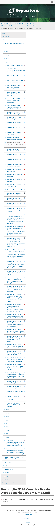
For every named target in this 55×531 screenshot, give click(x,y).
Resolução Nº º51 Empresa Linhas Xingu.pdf (16, 382)
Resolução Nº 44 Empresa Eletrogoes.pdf (16, 170)
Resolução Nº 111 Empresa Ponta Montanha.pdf (16, 194)
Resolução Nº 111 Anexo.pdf (16, 189)
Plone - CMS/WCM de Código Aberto (15, 510)
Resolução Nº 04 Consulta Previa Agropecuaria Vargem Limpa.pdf (16, 144)
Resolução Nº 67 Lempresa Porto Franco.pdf (16, 185)
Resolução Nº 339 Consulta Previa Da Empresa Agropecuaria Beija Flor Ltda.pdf (16, 352)
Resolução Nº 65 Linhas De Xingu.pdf (16, 180)
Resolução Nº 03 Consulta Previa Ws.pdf (16, 133)
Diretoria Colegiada (18, 23)
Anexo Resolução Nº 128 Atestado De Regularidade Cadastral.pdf (16, 100)
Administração (9, 465)
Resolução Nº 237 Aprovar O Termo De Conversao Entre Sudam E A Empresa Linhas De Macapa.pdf (16, 288)
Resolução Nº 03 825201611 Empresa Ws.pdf (16, 128)
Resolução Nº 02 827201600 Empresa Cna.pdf (16, 118)
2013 (7, 48)
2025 (7, 434)
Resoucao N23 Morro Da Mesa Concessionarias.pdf (16, 392)
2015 (7, 55)
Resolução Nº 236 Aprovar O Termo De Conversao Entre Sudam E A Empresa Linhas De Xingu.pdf (16, 280)
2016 (7, 58)
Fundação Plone (41, 510)
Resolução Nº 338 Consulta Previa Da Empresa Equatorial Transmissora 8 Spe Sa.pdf (16, 346)
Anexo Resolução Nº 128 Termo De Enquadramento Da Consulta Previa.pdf (16, 107)
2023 (7, 427)
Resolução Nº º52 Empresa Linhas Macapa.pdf (16, 387)
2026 (7, 437)
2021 (7, 420)
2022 (7, 423)
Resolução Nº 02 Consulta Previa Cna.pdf (16, 123)
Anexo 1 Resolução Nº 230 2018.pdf (16, 76)
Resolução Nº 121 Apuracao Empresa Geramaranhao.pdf (16, 199)
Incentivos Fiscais (10, 40)
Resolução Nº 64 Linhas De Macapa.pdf (16, 175)
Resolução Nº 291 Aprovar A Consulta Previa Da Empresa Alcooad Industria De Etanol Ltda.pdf (16, 338)
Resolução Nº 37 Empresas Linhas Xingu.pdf (16, 160)
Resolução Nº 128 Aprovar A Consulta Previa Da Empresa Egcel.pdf (16, 210)
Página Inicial (5, 23)
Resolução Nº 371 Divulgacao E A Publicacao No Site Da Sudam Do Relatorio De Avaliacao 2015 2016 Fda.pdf (16, 375)
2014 (7, 52)
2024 (7, 430)
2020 (7, 416)
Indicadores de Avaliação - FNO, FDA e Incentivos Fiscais (14, 458)
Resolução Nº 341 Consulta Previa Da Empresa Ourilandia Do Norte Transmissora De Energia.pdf (16, 367)
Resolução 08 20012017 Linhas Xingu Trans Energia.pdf (16, 113)
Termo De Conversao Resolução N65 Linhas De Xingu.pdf (16, 404)
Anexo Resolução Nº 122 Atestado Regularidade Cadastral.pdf (16, 87)
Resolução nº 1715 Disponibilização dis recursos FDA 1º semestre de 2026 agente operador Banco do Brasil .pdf (15, 443)
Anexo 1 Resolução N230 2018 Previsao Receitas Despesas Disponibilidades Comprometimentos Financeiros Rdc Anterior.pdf (16, 69)
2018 (7, 410)
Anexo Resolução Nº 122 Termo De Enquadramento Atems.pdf (16, 93)
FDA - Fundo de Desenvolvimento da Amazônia (15, 26)
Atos (3, 33)
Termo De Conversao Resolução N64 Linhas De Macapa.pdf (16, 398)
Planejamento (9, 469)
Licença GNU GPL (32, 512)
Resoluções (30, 23)
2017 (33, 26)
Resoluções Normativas (8, 483)
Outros (7, 472)
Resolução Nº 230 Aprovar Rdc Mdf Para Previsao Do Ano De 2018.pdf (16, 272)
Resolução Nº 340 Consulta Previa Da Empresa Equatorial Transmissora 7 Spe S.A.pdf (16, 359)
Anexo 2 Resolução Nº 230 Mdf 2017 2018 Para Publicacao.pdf (16, 81)
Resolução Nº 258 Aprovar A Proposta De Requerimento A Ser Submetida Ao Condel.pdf (16, 316)
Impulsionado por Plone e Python (27, 525)
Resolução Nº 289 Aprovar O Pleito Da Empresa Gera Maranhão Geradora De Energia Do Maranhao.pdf (16, 323)
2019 (7, 413)
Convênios (8, 462)
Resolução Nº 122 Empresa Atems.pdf (16, 204)
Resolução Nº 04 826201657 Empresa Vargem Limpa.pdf (16, 138)
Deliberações (6, 476)
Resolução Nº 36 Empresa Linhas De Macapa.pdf (16, 155)
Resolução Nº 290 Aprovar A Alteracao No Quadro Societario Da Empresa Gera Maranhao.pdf (16, 331)
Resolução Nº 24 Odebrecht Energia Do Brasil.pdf (16, 150)
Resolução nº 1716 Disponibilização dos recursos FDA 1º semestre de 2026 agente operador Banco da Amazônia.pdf (15, 451)
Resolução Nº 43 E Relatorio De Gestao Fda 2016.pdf (16, 165)
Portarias (5, 479)
